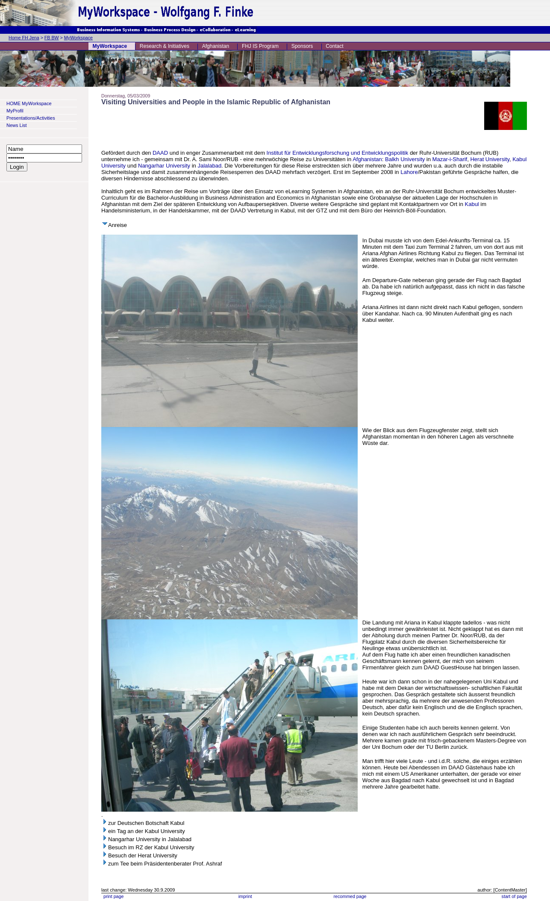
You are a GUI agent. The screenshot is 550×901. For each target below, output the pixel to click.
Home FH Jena (24, 37)
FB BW (51, 37)
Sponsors (302, 46)
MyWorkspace (78, 37)
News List (16, 125)
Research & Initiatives (164, 46)
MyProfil (15, 110)
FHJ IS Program (260, 46)
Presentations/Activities (30, 118)
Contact (334, 46)
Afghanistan (215, 46)
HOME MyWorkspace (29, 103)
